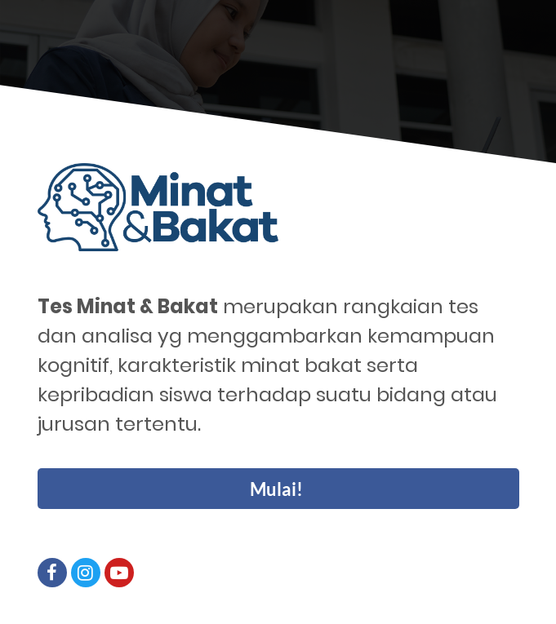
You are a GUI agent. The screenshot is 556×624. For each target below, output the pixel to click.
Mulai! (276, 489)
